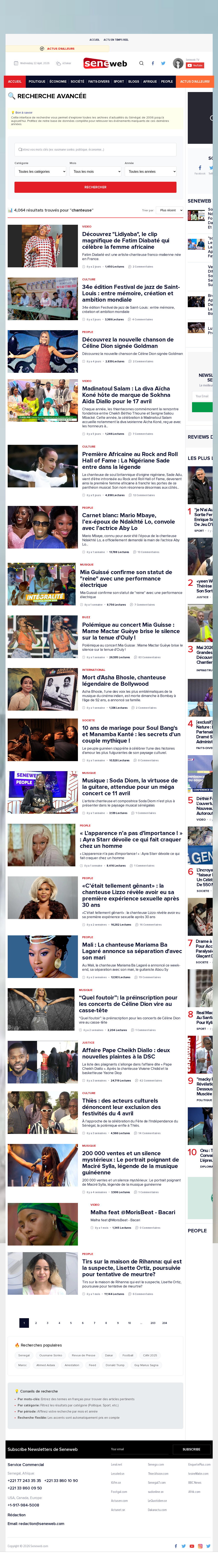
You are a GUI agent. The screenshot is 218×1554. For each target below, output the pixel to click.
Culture (88, 280)
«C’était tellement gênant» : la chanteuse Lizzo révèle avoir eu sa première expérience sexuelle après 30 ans (130, 896)
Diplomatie (208, 1166)
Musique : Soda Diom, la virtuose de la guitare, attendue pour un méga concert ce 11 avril (130, 787)
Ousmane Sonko (50, 1356)
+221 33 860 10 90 (61, 1481)
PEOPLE (168, 82)
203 (153, 1323)
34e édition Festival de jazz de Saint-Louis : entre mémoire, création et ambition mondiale (131, 293)
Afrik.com (194, 1492)
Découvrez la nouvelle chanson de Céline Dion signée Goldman (128, 343)
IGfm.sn (116, 1483)
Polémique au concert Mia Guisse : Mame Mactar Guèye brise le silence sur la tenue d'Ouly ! (131, 631)
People (87, 332)
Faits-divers (206, 748)
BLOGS (134, 82)
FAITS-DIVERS (99, 82)
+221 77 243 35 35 (24, 1481)
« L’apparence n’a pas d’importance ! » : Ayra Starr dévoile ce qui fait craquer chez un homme (131, 840)
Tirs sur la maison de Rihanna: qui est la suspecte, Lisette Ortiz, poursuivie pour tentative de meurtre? (132, 1268)
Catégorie (21, 163)
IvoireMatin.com (198, 1474)
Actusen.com (119, 1501)
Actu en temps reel (116, 40)
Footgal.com (119, 1492)
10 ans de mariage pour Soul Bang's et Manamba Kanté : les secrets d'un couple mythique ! (131, 734)
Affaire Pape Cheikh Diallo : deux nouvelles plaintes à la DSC (126, 1053)
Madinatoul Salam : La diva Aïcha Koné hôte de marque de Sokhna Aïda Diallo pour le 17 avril (126, 395)
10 (129, 1323)
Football (128, 1356)
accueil (16, 82)
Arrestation (72, 1365)
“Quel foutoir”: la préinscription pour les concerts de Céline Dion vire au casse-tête (128, 1004)
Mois (73, 163)
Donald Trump (115, 1365)
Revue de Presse (83, 1356)
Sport (199, 530)
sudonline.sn (156, 1492)
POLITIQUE (37, 82)
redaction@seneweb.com (41, 1524)
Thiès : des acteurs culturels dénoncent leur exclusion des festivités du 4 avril (121, 1107)
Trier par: (148, 211)
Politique (204, 1100)
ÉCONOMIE (58, 82)
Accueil (94, 40)
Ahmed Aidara (45, 1365)
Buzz (86, 617)
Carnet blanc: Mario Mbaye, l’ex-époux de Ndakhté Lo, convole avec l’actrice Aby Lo (128, 522)
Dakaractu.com (157, 1510)
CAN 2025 (150, 1356)
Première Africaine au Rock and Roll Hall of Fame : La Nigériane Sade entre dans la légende (130, 461)
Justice (88, 1043)
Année (129, 163)
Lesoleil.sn (117, 1474)
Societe (88, 721)
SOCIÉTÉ (78, 82)
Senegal (24, 1356)
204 (164, 1323)
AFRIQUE (151, 82)
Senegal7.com (157, 1483)
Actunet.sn (118, 1510)
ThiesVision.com (158, 1474)
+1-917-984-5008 (23, 1506)
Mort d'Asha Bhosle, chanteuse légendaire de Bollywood (124, 681)
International (93, 670)
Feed (92, 1365)
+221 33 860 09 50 (25, 1489)
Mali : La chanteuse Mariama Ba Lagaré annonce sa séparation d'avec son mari (132, 951)
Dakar (109, 1356)
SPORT (119, 82)
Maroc (22, 1365)
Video (86, 227)
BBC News (194, 1483)
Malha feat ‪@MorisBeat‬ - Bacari (132, 1213)
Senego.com (156, 1465)
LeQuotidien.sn (157, 1501)
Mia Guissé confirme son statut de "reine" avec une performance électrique (126, 579)
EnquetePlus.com (199, 1465)
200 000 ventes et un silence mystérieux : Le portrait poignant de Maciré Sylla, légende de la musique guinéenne (130, 1163)
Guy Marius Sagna (146, 1365)
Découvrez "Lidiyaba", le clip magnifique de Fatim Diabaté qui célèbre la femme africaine (125, 241)
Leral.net (116, 1465)
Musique (86, 565)
